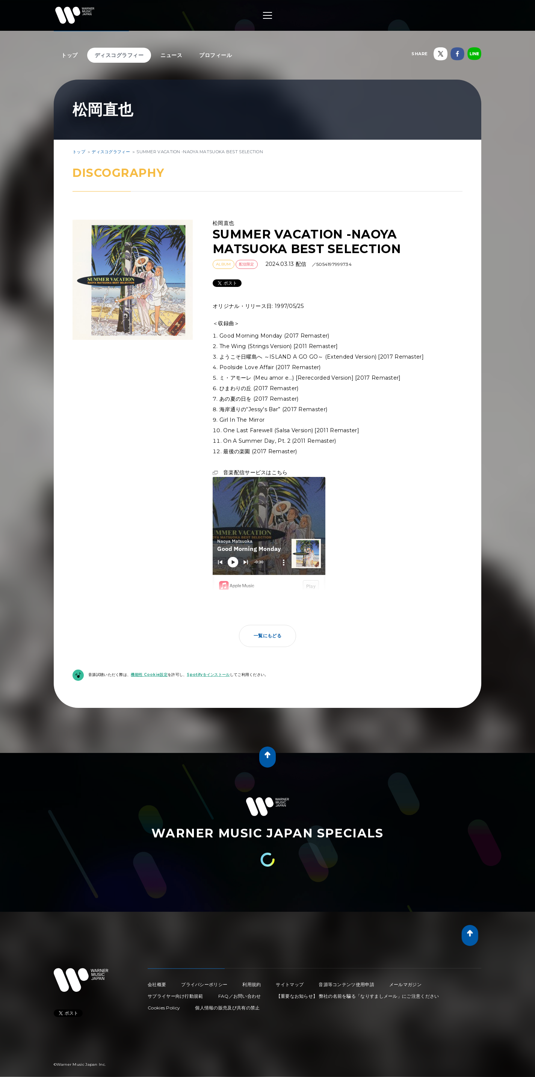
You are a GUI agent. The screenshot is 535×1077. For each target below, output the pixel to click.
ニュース (171, 55)
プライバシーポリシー (204, 984)
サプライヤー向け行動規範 (175, 996)
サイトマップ (290, 984)
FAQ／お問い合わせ (239, 996)
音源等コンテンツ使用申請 (346, 984)
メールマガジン (405, 984)
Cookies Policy (164, 1008)
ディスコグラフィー (119, 55)
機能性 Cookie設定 (149, 674)
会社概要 (157, 984)
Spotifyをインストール (208, 674)
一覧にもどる (267, 635)
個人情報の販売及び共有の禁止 (227, 1008)
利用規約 (251, 984)
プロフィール (215, 55)
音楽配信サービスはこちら (255, 472)
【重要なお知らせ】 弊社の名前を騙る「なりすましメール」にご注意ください (357, 996)
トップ (69, 55)
